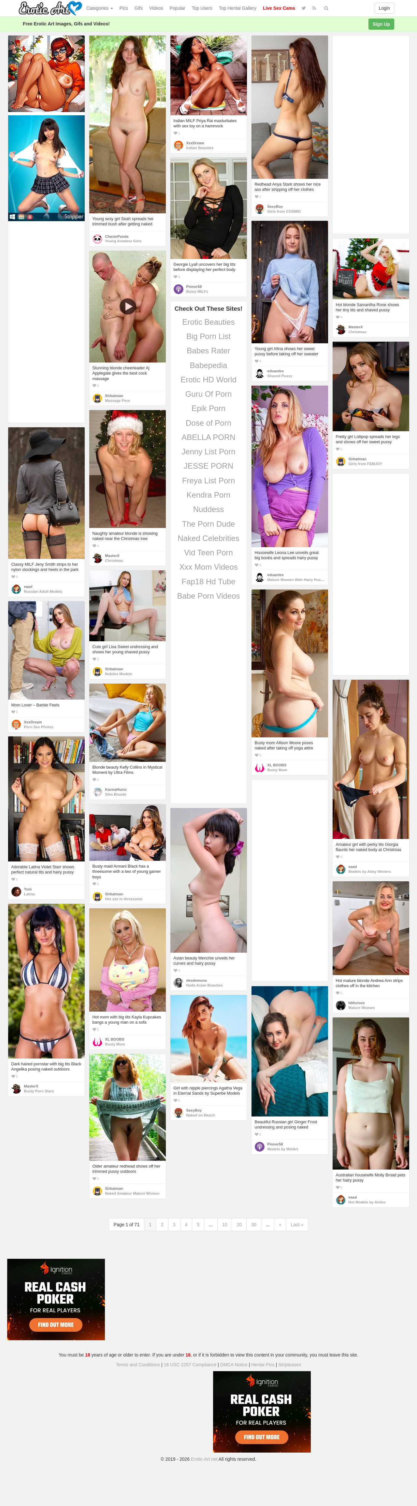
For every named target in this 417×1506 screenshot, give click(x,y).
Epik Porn (208, 408)
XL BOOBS (277, 765)
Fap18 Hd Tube (208, 581)
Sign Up (381, 24)
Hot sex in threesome (124, 899)
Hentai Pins (263, 1364)
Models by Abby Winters (370, 872)
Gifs (139, 8)
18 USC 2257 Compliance (190, 1364)
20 (239, 1224)
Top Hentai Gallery (237, 8)
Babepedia (208, 365)
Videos (156, 8)
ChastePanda (117, 236)
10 (224, 1224)
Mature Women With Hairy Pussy (296, 580)
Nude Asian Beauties (204, 985)
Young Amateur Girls (123, 241)
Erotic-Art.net (204, 1459)
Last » (297, 1224)
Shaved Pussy (280, 376)
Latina (29, 894)
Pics (124, 8)
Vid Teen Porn (208, 552)
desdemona (196, 980)
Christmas (358, 332)
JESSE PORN (208, 466)
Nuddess (208, 509)
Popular (177, 8)
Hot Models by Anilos (367, 1202)
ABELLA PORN (208, 437)
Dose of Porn (208, 423)
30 (253, 1224)
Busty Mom (277, 770)
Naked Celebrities (208, 538)
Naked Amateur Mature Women (132, 1193)
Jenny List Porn (208, 451)
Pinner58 (194, 287)
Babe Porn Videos (208, 595)
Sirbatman (114, 396)
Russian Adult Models (43, 591)
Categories (99, 8)
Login (384, 8)
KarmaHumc (116, 789)
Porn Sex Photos (39, 727)
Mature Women (362, 1008)
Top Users (202, 8)
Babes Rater (208, 350)
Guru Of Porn (208, 394)
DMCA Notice (234, 1364)
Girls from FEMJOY (365, 464)
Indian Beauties (200, 148)
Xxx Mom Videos (208, 566)
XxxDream (195, 143)
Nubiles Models (118, 674)
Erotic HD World (208, 379)
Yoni (28, 889)
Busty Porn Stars (39, 1091)
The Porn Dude (208, 523)
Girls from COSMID (284, 211)
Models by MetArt (282, 1149)
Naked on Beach (200, 1115)
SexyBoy (275, 206)
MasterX (356, 327)
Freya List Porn (208, 480)
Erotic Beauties (208, 322)
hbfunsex (357, 1003)
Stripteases (289, 1364)
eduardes (275, 371)
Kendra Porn (209, 494)
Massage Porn (117, 401)
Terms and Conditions (138, 1364)
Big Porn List (208, 336)
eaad (28, 587)
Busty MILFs (197, 291)
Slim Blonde (115, 794)
